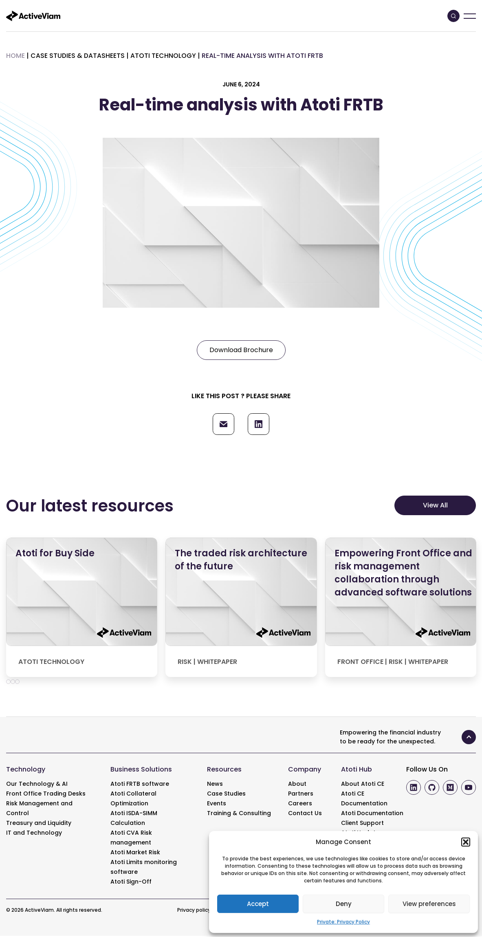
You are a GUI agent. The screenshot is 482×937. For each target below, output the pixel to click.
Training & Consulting (239, 814)
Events (216, 804)
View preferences (429, 904)
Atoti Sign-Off (131, 883)
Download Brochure (241, 350)
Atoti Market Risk (135, 853)
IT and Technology (34, 834)
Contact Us (305, 814)
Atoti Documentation (372, 814)
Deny (344, 904)
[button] (466, 842)
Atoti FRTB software (139, 785)
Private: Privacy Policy (343, 921)
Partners (300, 795)
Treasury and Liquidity (38, 824)
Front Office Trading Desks (46, 795)
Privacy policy (194, 911)
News (215, 785)
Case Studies (226, 795)
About (297, 785)
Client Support (362, 824)
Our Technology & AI (37, 785)
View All (435, 506)
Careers (300, 804)
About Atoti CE (362, 785)
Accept (258, 904)
